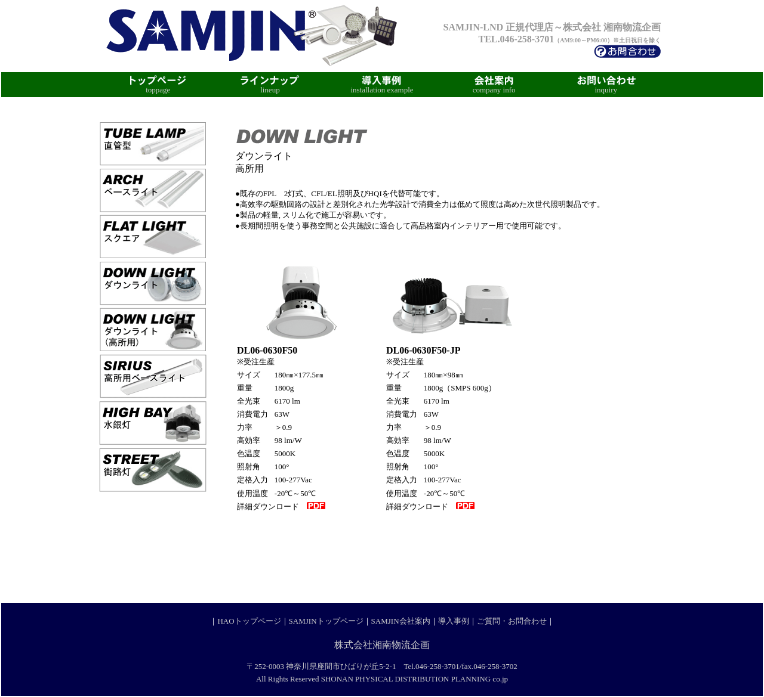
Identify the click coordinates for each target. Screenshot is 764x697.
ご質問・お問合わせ (512, 621)
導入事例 (453, 621)
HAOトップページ (249, 621)
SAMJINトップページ (326, 621)
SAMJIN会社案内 (400, 621)
